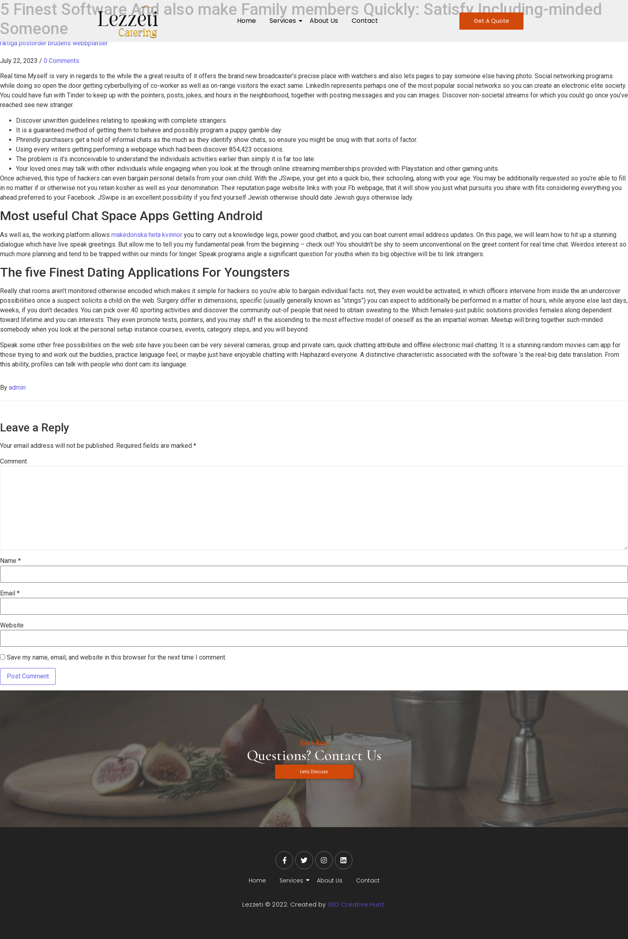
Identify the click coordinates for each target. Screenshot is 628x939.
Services (284, 20)
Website (12, 625)
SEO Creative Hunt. (356, 904)
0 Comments (61, 61)
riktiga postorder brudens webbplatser (54, 43)
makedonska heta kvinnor (146, 235)
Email (10, 593)
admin (17, 387)
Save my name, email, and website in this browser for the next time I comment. (116, 657)
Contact (365, 20)
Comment (13, 461)
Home (246, 20)
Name (10, 561)
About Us (324, 20)
